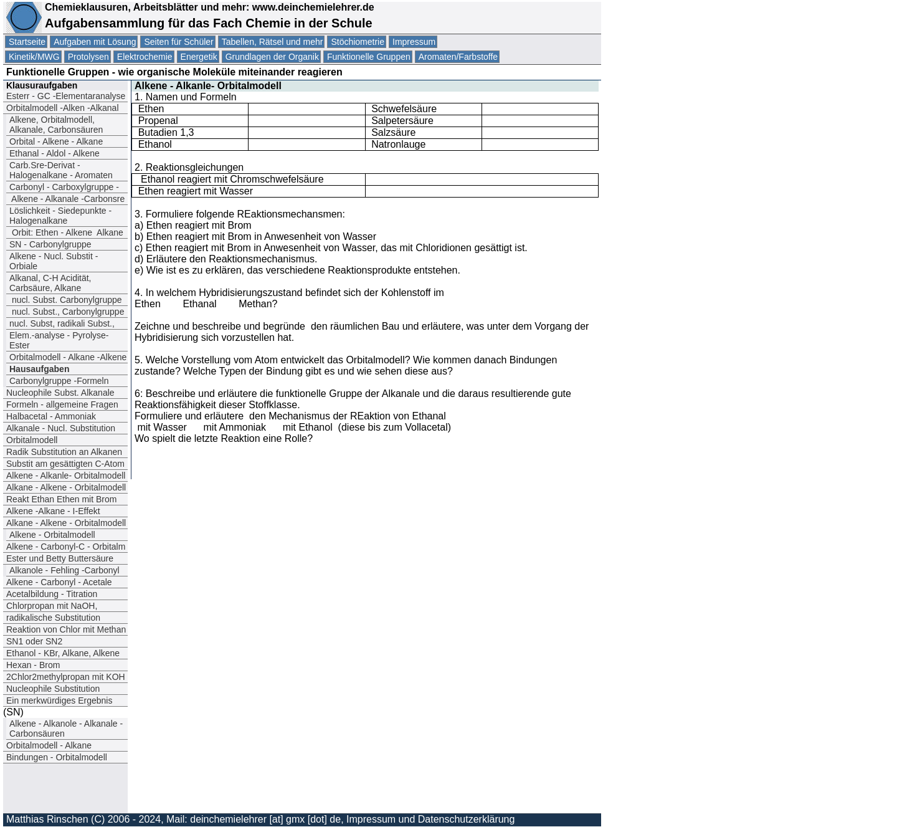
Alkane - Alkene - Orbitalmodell (66, 487)
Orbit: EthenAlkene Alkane (66, 232)
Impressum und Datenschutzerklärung (430, 819)
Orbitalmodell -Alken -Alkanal (63, 108)
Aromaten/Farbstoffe (458, 57)
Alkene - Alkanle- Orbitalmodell (65, 475)
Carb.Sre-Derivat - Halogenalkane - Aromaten (61, 170)
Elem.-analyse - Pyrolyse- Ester (59, 340)
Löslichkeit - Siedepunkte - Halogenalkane (60, 216)
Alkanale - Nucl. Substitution (60, 428)
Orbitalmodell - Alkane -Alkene (67, 357)
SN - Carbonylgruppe (50, 244)
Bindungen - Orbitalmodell (56, 757)
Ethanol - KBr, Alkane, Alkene (64, 653)
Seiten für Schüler (178, 42)
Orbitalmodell (31, 440)
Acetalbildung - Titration (51, 594)
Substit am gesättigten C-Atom (65, 464)
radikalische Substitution (53, 618)
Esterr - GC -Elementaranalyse (65, 96)
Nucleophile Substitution (53, 689)
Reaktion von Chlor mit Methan (66, 629)
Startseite (27, 42)
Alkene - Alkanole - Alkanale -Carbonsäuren (66, 729)
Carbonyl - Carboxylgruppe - (64, 187)
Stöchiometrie (357, 42)
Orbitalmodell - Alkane (49, 745)
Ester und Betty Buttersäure (59, 558)
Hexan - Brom (33, 665)
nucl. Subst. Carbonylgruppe (65, 300)
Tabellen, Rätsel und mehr (272, 42)
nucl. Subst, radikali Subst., (62, 323)
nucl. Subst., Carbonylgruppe (66, 312)
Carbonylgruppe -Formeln (59, 381)
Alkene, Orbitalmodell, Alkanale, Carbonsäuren (56, 125)
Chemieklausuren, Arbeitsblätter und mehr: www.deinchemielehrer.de (208, 7)
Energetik (199, 57)
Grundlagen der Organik (272, 57)
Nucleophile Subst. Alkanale (60, 393)
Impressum (413, 42)
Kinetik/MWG (34, 57)
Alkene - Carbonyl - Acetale (59, 582)
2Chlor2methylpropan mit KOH (65, 677)
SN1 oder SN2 (34, 641)
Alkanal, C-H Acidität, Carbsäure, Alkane (50, 283)
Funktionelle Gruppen (369, 57)
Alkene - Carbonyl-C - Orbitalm (65, 547)
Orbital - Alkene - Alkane (56, 141)
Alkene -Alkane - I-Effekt (53, 511)
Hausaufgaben (39, 369)
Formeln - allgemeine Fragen (62, 404)
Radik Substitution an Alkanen (64, 452)
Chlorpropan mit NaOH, (51, 606)
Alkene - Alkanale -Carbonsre (67, 199)
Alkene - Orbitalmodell (52, 535)
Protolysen (88, 57)
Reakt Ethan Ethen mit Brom (61, 499)
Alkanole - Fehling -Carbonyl (64, 570)
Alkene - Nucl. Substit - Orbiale (53, 261)
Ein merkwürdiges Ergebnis (59, 700)
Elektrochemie (145, 57)
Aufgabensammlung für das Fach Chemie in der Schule (209, 23)
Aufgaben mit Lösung (95, 42)
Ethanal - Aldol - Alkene (54, 153)
